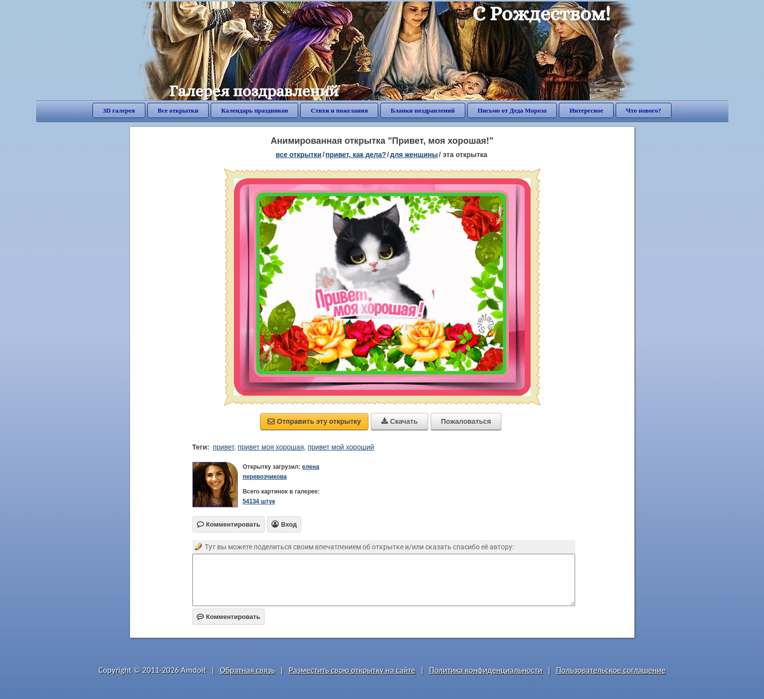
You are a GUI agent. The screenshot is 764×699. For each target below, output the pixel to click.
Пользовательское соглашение (611, 670)
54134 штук (259, 501)
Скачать (399, 421)
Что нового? (643, 110)
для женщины (414, 155)
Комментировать (229, 616)
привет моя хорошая (271, 447)
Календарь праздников (254, 110)
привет (223, 447)
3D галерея (119, 110)
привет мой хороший (341, 447)
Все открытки (178, 110)
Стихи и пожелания (339, 110)
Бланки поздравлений (423, 110)
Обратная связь (247, 670)
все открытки (298, 155)
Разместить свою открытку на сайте (352, 670)
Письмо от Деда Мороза (512, 110)
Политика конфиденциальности (485, 670)
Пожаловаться (466, 421)
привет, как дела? (355, 155)
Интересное (586, 110)
